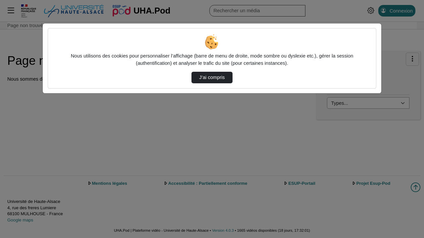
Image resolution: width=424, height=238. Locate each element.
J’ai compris (212, 77)
